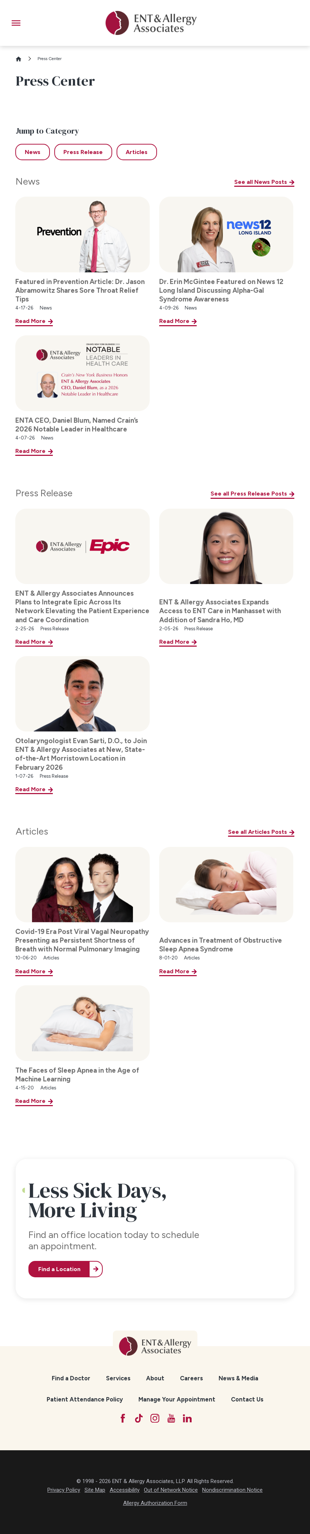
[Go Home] (21, 59)
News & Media (238, 1378)
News (28, 181)
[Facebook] (122, 1418)
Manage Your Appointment (176, 1399)
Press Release (44, 493)
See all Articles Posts (257, 831)
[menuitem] (71, 1378)
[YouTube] (171, 1418)
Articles (32, 831)
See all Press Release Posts (249, 493)
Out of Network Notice (171, 1490)
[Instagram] (154, 1418)
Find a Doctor (71, 1378)
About (155, 1378)
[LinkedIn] (187, 1418)
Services (118, 1378)
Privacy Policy (63, 1490)
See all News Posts (260, 181)
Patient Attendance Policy (85, 1399)
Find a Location (59, 1269)
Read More (30, 321)
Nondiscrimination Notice (232, 1490)
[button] (16, 23)
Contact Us (247, 1399)
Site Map (95, 1490)
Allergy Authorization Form (155, 1503)
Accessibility (125, 1490)
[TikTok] (138, 1418)
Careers (191, 1378)
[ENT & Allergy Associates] (151, 23)
